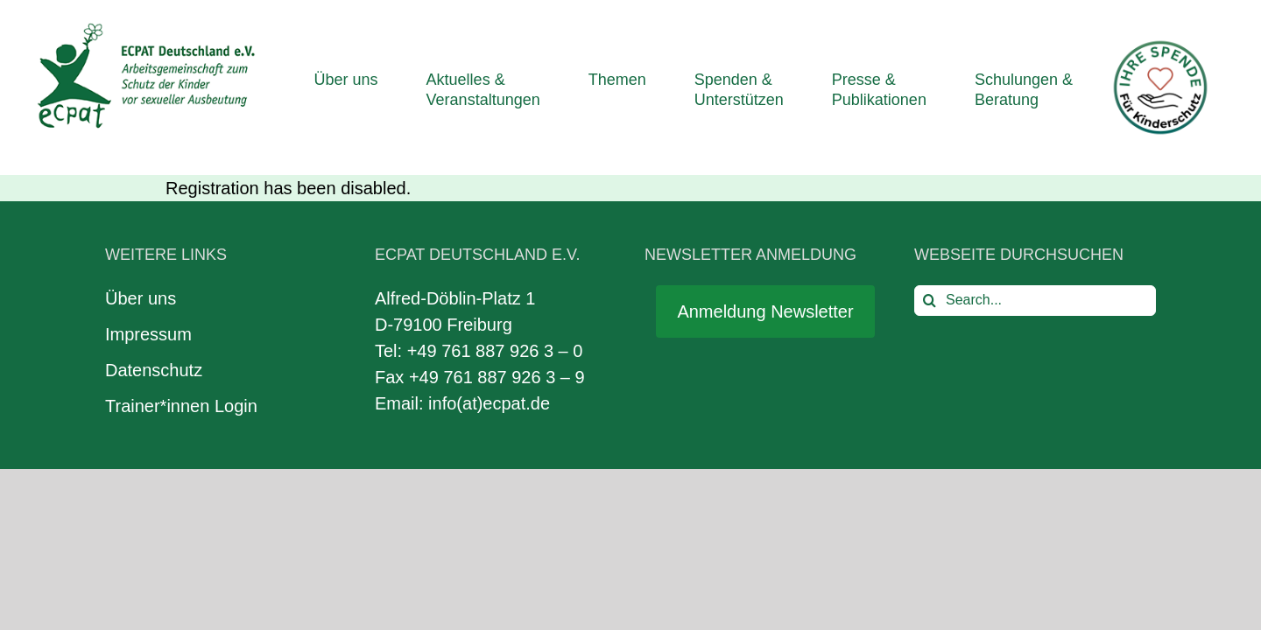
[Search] (929, 300)
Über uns (140, 298)
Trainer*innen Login (181, 406)
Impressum (148, 334)
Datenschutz (153, 370)
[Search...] (1035, 300)
